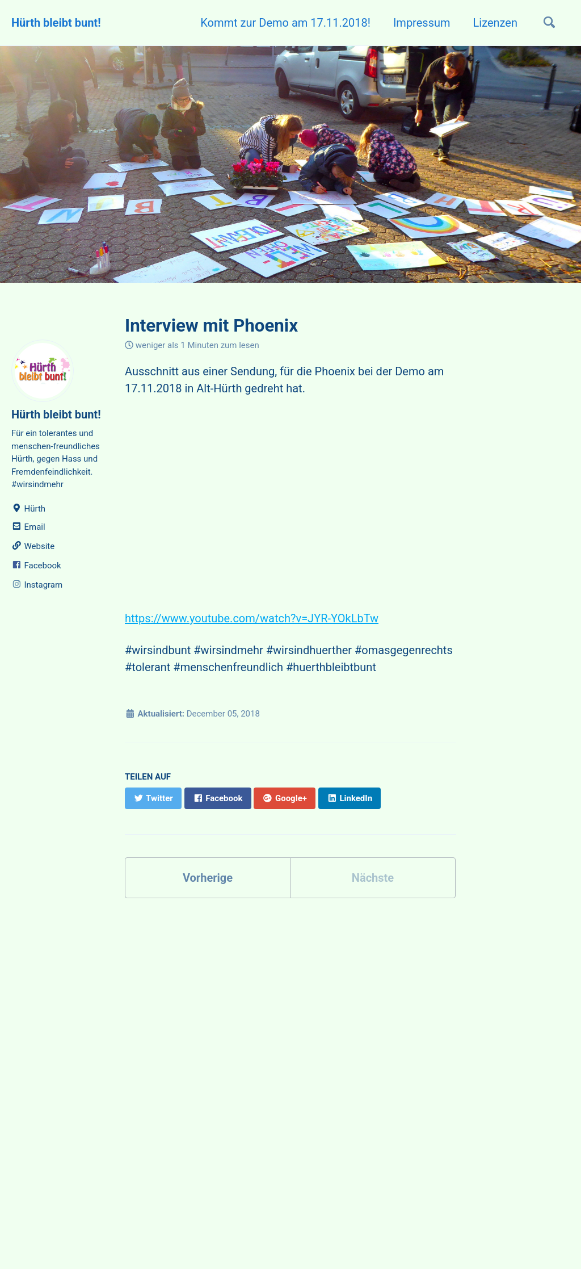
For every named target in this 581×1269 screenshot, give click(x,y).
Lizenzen (495, 23)
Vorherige (208, 878)
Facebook (36, 565)
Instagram (36, 585)
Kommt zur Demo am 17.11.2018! (285, 23)
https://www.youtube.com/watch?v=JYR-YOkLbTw (251, 618)
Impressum (422, 23)
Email (28, 527)
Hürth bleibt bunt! (56, 23)
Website (32, 546)
